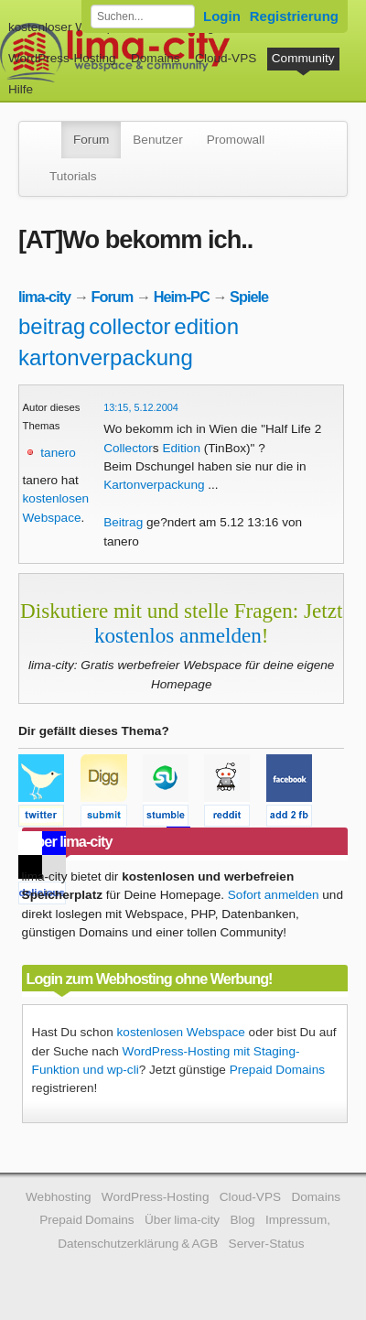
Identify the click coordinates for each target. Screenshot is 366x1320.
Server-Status (267, 1243)
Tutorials (73, 176)
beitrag (51, 326)
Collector (128, 448)
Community (303, 58)
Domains (155, 58)
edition (206, 326)
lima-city (44, 296)
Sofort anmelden (273, 895)
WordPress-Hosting (62, 58)
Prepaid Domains (277, 1070)
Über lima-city (182, 1220)
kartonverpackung (105, 357)
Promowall (235, 139)
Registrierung (294, 16)
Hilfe (20, 89)
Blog (242, 1220)
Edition (181, 448)
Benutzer (157, 139)
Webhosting (59, 1197)
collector (129, 326)
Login (222, 16)
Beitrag (123, 522)
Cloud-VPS (225, 58)
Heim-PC (182, 296)
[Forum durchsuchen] (143, 16)
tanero (58, 453)
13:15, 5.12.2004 (140, 407)
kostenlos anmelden (178, 635)
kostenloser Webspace (71, 27)
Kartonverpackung (153, 485)
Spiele (249, 296)
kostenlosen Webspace (181, 1032)
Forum (91, 139)
